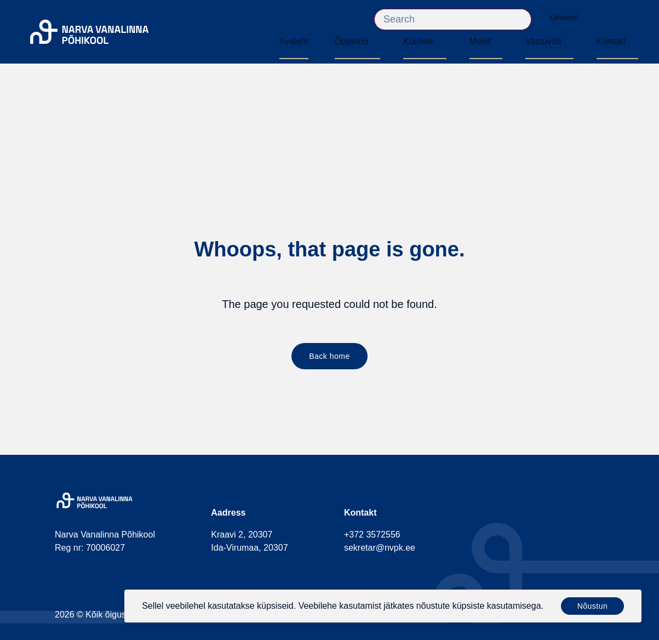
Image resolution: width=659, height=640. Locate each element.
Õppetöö (351, 41)
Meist (479, 41)
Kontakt (611, 41)
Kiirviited (569, 17)
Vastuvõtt (543, 41)
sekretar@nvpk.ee (379, 547)
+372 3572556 (372, 534)
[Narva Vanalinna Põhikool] (89, 32)
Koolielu (418, 41)
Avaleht (293, 41)
